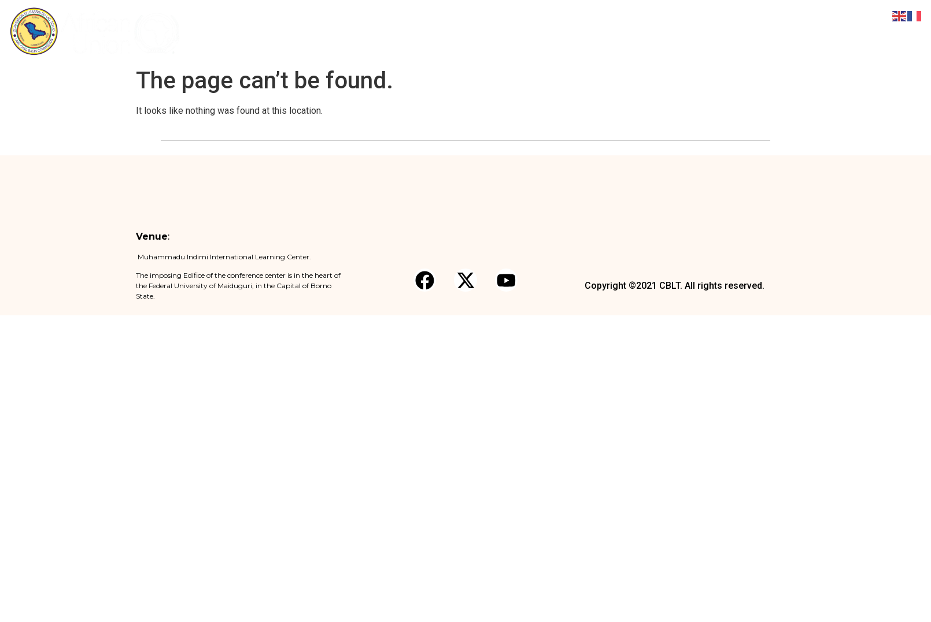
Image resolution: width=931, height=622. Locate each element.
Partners (800, 31)
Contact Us (852, 31)
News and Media (729, 31)
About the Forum (458, 31)
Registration (584, 31)
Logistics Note (649, 31)
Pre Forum (524, 31)
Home (400, 31)
